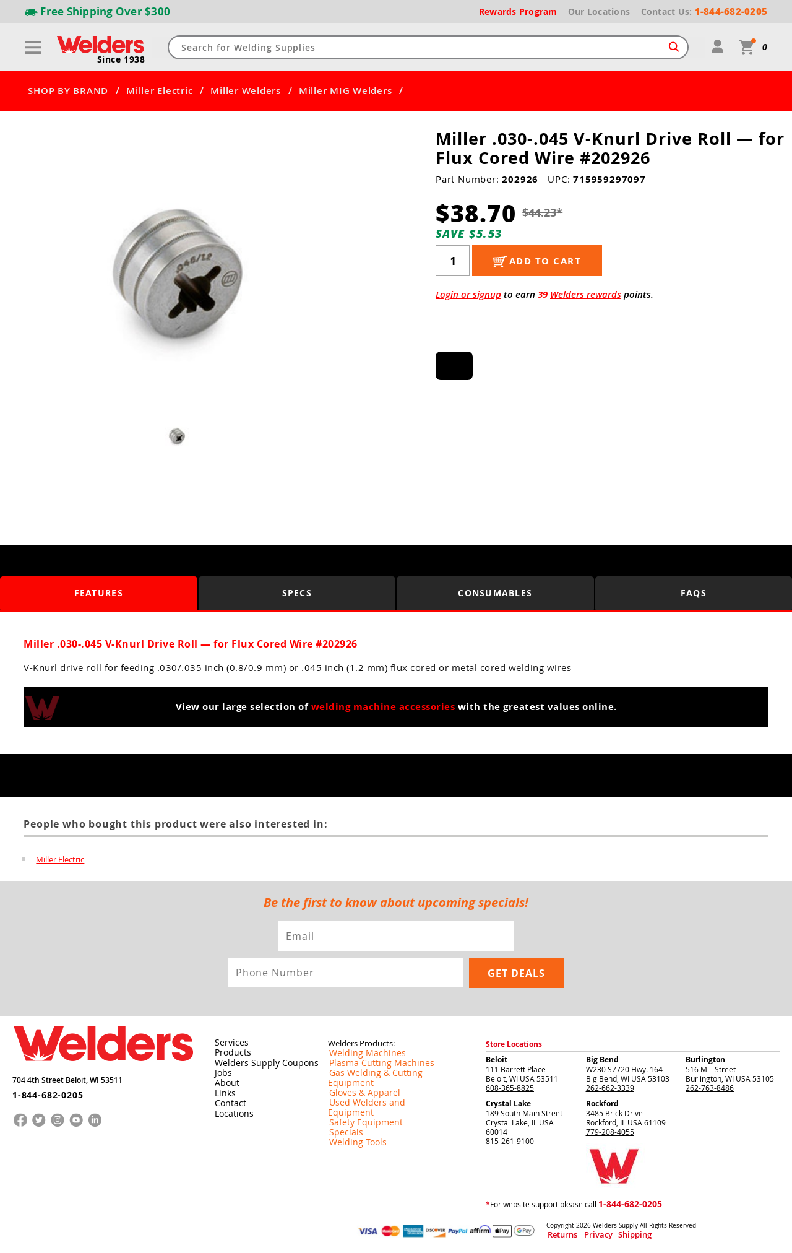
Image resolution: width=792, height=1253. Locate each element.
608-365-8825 (510, 1086)
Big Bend (602, 1058)
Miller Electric (159, 91)
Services (228, 1041)
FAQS (693, 593)
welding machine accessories (383, 706)
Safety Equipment (358, 1101)
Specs (297, 593)
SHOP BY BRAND (68, 91)
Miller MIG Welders (345, 91)
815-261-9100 (510, 1140)
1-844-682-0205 (43, 1089)
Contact (228, 1100)
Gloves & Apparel (358, 1081)
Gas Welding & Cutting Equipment (386, 1072)
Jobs (221, 1071)
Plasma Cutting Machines (371, 1062)
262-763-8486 (710, 1086)
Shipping (610, 1233)
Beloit (496, 1058)
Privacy (585, 1233)
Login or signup (468, 294)
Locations (231, 1110)
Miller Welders (245, 91)
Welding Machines (359, 1052)
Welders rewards (585, 294)
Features (98, 593)
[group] (178, 279)
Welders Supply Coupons (259, 1061)
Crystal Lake (508, 1102)
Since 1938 (122, 59)
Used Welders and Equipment (379, 1091)
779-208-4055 (610, 1130)
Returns (557, 1233)
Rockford (602, 1102)
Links (223, 1090)
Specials (342, 1111)
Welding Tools (352, 1121)
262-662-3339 (610, 1086)
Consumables (495, 593)
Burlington (705, 1058)
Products (230, 1051)
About (224, 1080)
